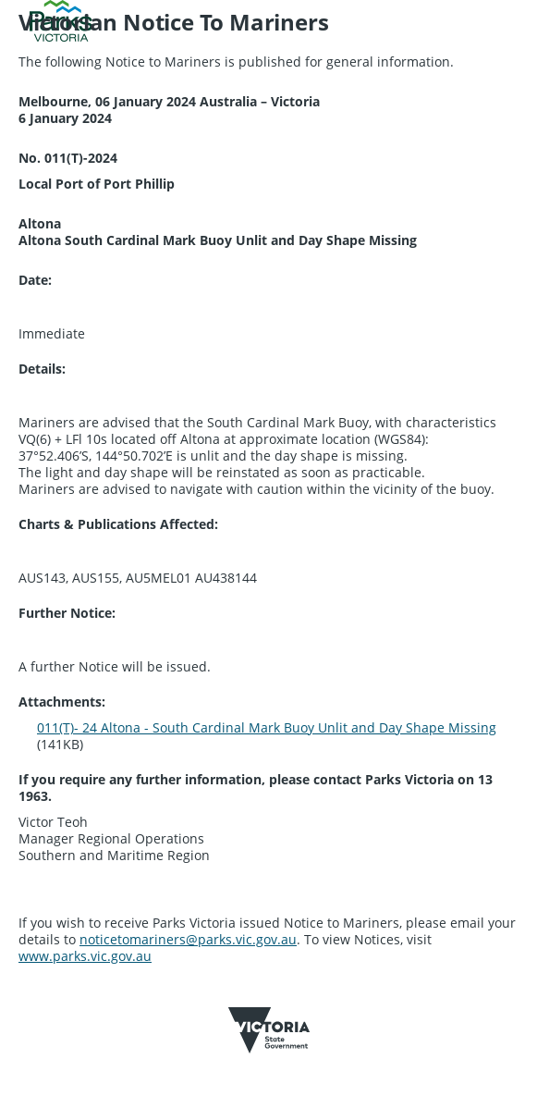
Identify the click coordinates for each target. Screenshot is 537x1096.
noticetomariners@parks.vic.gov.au (188, 939)
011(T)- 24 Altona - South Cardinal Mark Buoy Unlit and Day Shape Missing (266, 727)
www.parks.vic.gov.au (85, 956)
